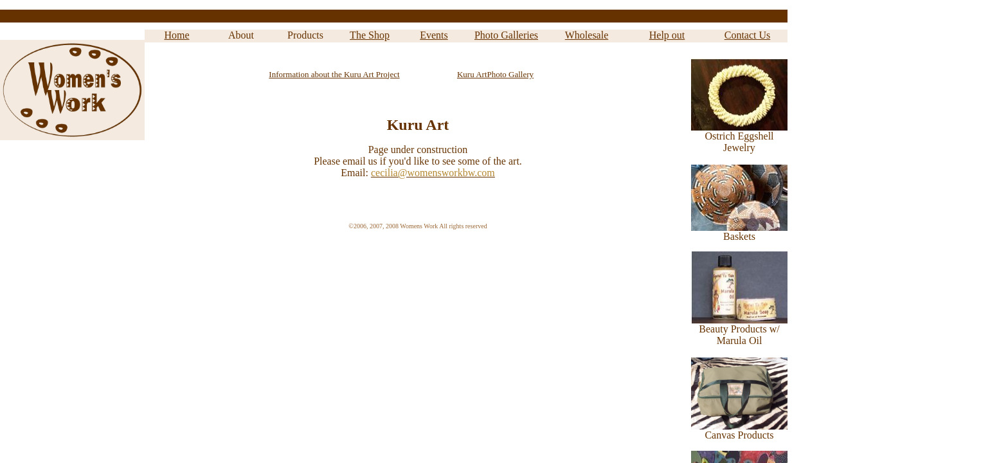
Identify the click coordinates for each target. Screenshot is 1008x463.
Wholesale (587, 35)
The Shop (370, 35)
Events (434, 35)
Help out (667, 35)
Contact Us (747, 35)
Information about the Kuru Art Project (334, 74)
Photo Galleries (506, 35)
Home (176, 35)
